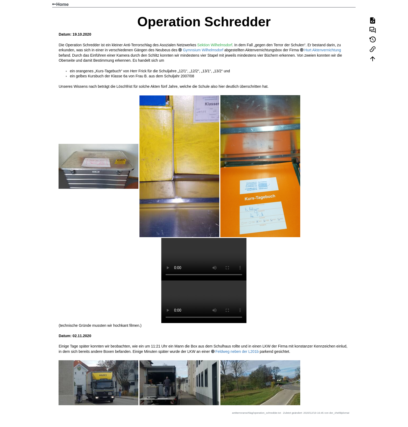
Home (60, 4)
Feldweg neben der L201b (237, 351)
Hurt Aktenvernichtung (322, 50)
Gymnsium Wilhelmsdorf (203, 50)
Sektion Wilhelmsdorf (214, 45)
